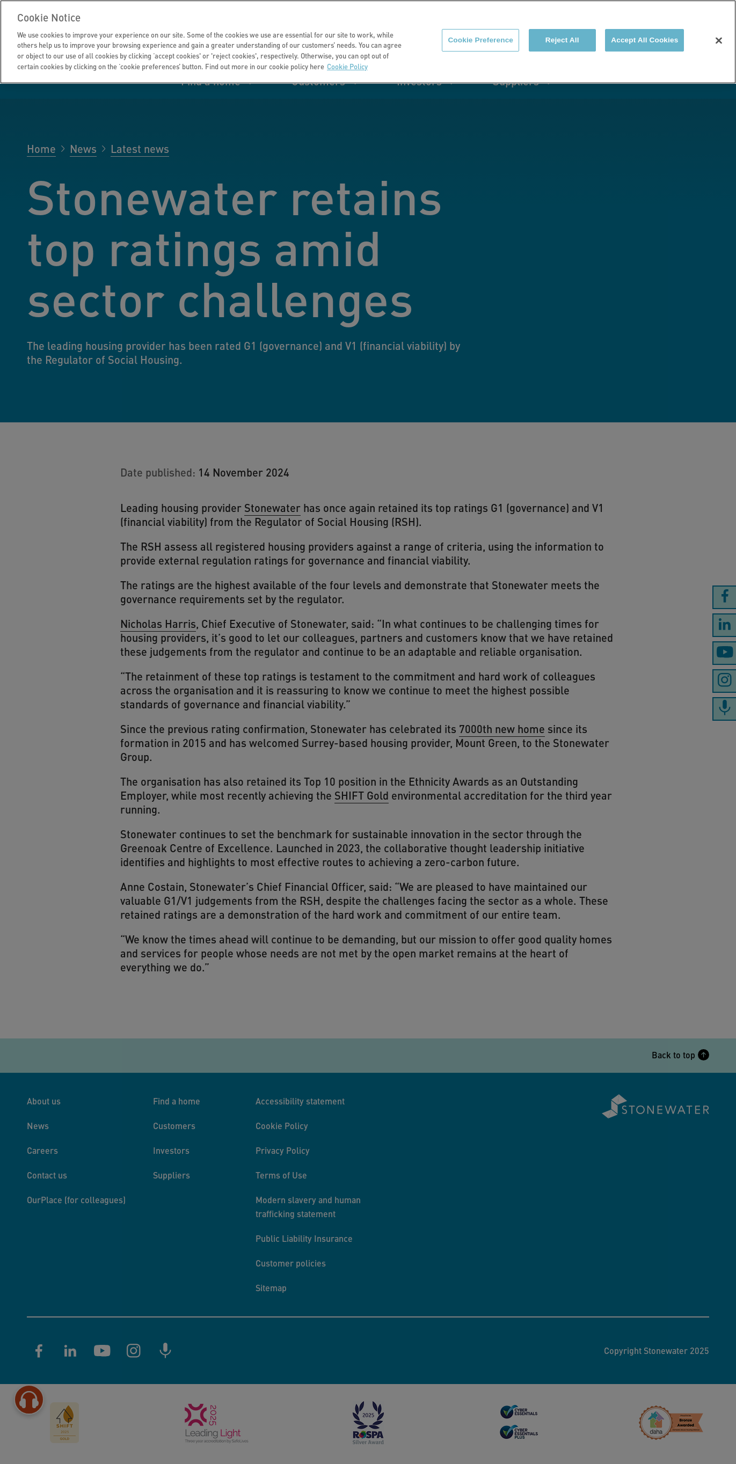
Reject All (562, 34)
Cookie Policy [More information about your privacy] (347, 60)
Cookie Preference (480, 34)
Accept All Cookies (644, 34)
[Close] (719, 35)
